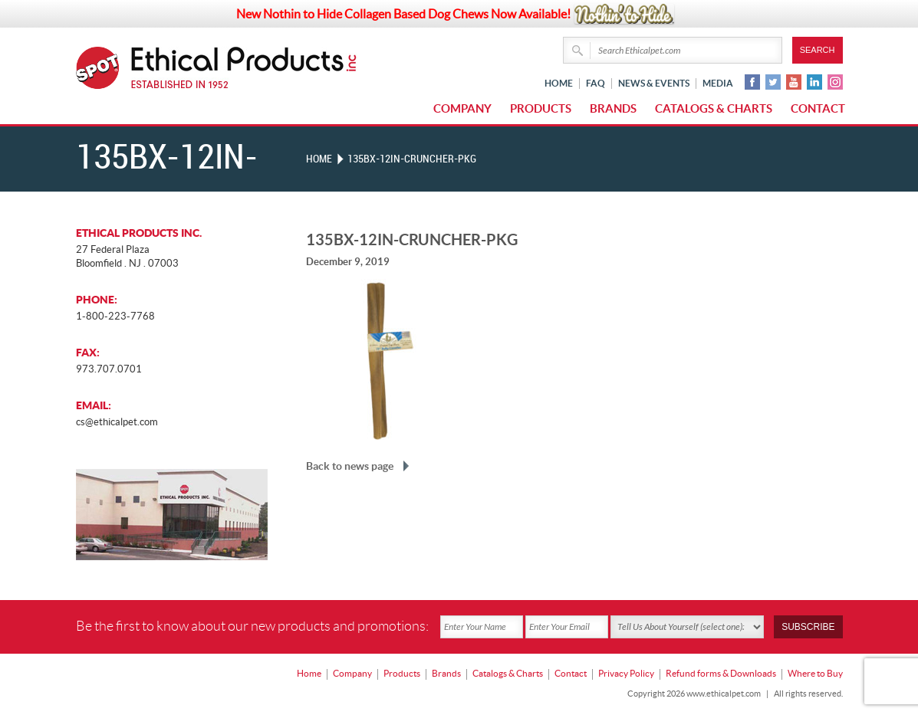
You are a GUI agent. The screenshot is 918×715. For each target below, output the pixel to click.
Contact (818, 108)
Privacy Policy (626, 673)
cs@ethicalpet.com (117, 422)
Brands (613, 108)
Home (559, 83)
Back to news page (349, 466)
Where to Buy (815, 673)
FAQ (595, 83)
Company (462, 108)
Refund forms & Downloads (721, 673)
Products (540, 108)
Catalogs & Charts (713, 108)
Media (717, 83)
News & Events (653, 83)
